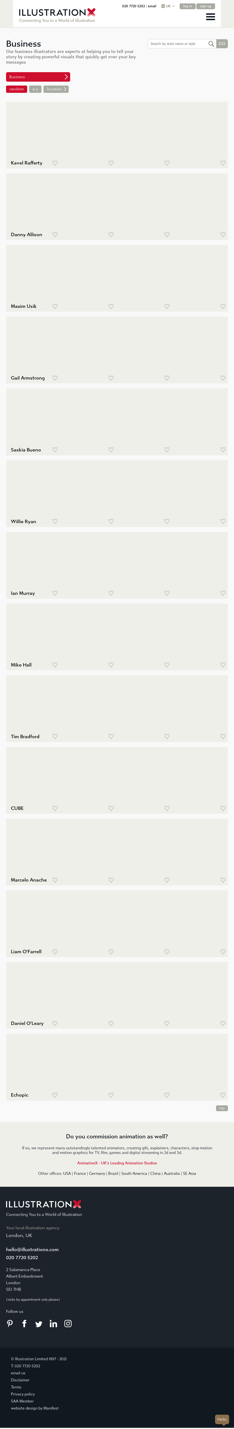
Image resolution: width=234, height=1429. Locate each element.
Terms (16, 1387)
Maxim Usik (24, 306)
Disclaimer (20, 1380)
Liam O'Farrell (26, 951)
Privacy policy (23, 1394)
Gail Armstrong (28, 378)
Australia (172, 1173)
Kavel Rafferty (26, 163)
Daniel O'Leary (27, 1023)
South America (134, 1173)
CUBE (17, 808)
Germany (97, 1173)
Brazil (113, 1173)
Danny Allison (26, 234)
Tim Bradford (25, 736)
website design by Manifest (35, 1408)
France (80, 1173)
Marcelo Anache (29, 880)
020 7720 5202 (146, 6)
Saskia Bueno (26, 449)
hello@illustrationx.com (32, 1250)
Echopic (19, 1095)
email (165, 6)
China (155, 1173)
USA (67, 1173)
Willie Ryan (23, 521)
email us (18, 1373)
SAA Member (22, 1401)
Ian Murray (23, 593)
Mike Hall (21, 665)
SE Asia (189, 1173)
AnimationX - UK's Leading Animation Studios (117, 1163)
